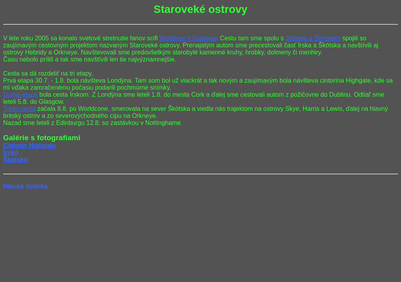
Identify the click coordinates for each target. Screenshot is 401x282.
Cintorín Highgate (29, 145)
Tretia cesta (19, 108)
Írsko (10, 152)
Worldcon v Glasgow (188, 38)
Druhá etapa (20, 94)
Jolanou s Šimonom (313, 38)
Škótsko (15, 159)
